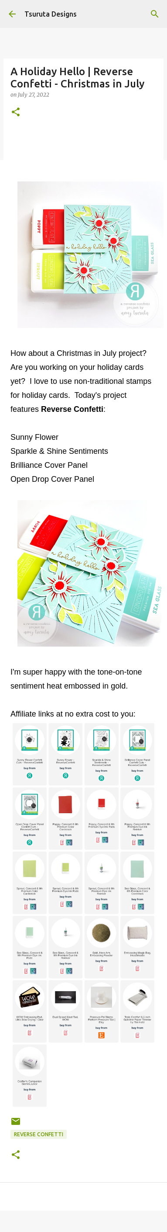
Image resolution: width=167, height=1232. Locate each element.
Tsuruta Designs (50, 14)
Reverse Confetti (38, 1134)
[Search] (155, 13)
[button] (15, 112)
